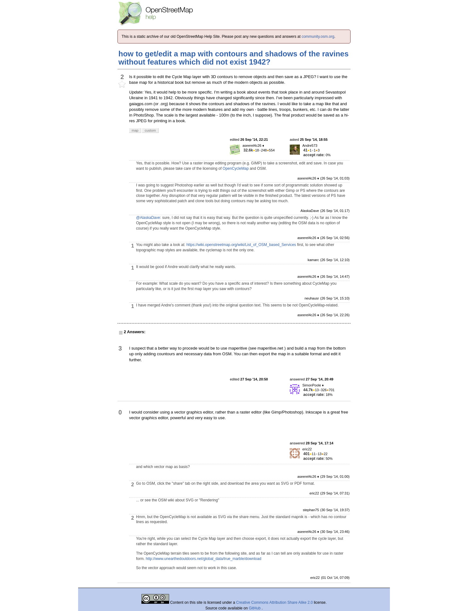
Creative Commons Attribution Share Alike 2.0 (274, 602)
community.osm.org (318, 36)
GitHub (255, 608)
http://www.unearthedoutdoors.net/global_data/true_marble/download (203, 559)
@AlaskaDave (148, 217)
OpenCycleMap (236, 168)
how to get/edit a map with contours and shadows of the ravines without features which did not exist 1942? (233, 57)
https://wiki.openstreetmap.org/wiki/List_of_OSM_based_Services (241, 245)
